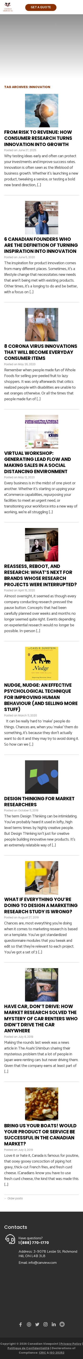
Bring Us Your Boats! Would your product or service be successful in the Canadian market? (40, 1134)
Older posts (13, 1198)
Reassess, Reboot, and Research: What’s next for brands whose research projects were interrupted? (40, 575)
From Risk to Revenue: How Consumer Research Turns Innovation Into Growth (38, 138)
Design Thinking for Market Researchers (39, 801)
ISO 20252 (57, 1353)
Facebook (21, 1325)
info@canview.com (43, 1262)
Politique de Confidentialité (29, 1348)
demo (30, 1324)
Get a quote (41, 7)
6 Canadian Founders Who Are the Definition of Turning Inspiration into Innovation (41, 245)
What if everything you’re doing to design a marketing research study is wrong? (41, 905)
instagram (46, 1325)
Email (62, 1324)
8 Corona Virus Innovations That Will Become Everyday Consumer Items (40, 352)
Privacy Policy (70, 1344)
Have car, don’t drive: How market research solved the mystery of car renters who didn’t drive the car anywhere (41, 1018)
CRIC (43, 1353)
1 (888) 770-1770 (33, 1242)
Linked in (54, 1325)
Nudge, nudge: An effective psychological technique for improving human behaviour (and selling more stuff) (41, 697)
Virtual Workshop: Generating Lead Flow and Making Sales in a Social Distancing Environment (37, 462)
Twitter (38, 1325)
